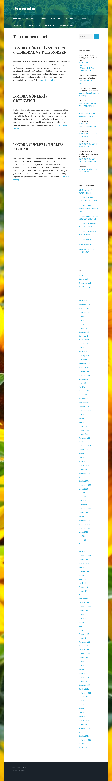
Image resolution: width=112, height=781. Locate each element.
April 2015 (82, 567)
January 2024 (83, 359)
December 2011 (84, 685)
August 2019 (83, 512)
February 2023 (84, 391)
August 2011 (83, 697)
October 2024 (84, 340)
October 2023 (84, 371)
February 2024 (84, 355)
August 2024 (83, 344)
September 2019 (85, 508)
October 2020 (84, 481)
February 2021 (84, 465)
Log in (81, 275)
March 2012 (83, 673)
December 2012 (84, 642)
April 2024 (82, 348)
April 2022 (82, 422)
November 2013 (84, 599)
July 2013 (82, 614)
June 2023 (82, 383)
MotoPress (22, 770)
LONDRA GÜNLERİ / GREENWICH (30, 98)
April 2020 (82, 501)
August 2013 (83, 610)
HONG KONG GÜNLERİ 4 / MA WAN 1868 (88, 145)
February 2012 (84, 677)
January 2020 (83, 504)
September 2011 (85, 693)
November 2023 (84, 367)
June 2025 (82, 320)
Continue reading (48, 80)
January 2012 (83, 681)
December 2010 (84, 728)
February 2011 (84, 720)
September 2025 (85, 312)
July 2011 (82, 701)
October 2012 (84, 650)
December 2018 (84, 520)
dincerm (81, 167)
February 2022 (84, 430)
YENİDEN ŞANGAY (85, 239)
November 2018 (84, 524)
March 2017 (83, 552)
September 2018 (85, 528)
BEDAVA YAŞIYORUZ (86, 244)
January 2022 (83, 434)
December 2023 (84, 363)
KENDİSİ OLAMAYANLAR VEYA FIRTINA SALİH (87, 104)
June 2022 (82, 414)
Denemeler (24, 8)
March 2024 (83, 352)
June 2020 (82, 497)
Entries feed (83, 279)
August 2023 (83, 379)
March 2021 (83, 461)
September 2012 (85, 654)
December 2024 (84, 332)
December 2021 (84, 438)
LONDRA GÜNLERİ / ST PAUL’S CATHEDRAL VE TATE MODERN (40, 50)
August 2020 (83, 489)
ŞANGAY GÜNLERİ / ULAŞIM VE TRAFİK (89, 94)
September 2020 (85, 485)
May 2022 (82, 418)
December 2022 (84, 399)
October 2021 (84, 442)
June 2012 (82, 665)
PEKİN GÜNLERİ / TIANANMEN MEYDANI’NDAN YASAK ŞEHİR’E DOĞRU (87, 66)
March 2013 (83, 630)
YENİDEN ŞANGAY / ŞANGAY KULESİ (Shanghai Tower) (88, 208)
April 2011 (82, 712)
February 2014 (84, 587)
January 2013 (83, 638)
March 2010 (83, 748)
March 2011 (83, 716)
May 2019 (82, 516)
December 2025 (84, 304)
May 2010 (82, 744)
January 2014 (83, 591)
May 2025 (82, 324)
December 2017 (84, 544)
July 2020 (82, 493)
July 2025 (82, 316)
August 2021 (83, 450)
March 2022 (83, 426)
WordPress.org (84, 287)
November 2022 (84, 403)
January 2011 (83, 724)
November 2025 (84, 308)
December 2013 (84, 595)
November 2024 (84, 336)
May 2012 (82, 669)
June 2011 (82, 705)
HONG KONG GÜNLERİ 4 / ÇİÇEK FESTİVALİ (88, 135)
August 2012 (83, 657)
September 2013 (85, 606)
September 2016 (85, 555)
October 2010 (84, 736)
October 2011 (84, 689)
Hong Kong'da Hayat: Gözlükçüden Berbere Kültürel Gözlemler (88, 154)
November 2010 (84, 732)
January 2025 (83, 328)
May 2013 (82, 622)
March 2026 (83, 301)
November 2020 (84, 477)
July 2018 (82, 536)
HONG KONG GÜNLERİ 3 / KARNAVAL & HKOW (88, 114)
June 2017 (82, 548)
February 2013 (84, 634)
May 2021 (82, 453)
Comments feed (85, 283)
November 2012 (84, 646)
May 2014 (82, 575)
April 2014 (82, 579)
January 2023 (83, 395)
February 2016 (84, 563)
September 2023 (85, 375)
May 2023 (82, 387)
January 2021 (83, 469)
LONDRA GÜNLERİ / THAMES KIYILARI (38, 147)
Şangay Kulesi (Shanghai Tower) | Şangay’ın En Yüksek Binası (88, 57)
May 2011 (82, 708)
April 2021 (82, 457)
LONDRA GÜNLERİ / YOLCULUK (86, 81)
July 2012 (82, 661)
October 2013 (84, 603)
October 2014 (84, 571)
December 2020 (84, 473)
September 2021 (85, 446)
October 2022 (84, 406)
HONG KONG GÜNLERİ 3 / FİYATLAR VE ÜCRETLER (88, 124)
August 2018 (83, 532)
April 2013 (82, 626)
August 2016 (83, 559)
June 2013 (82, 618)
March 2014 (83, 583)
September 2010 (85, 740)
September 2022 (85, 410)
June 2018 (82, 540)
